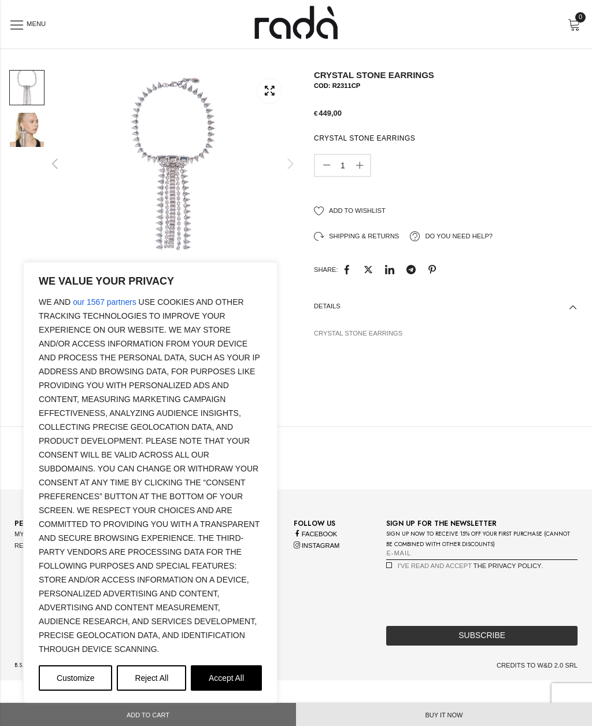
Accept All (226, 678)
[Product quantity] (343, 165)
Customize (76, 678)
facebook (316, 542)
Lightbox (269, 90)
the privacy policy (507, 573)
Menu (35, 23)
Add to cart (148, 715)
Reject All (151, 678)
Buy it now (444, 715)
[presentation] (474, 602)
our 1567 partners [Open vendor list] (105, 302)
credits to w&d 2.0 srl (537, 673)
